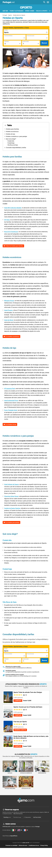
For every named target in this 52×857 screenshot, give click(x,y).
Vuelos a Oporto (41, 11)
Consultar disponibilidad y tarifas (16, 147)
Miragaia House (9, 300)
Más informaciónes (18, 813)
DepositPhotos (13, 835)
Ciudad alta (11, 141)
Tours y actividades (16, 11)
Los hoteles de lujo (11, 424)
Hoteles (10, 767)
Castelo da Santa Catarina (12, 508)
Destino (6, 30)
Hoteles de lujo (10, 134)
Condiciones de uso (34, 845)
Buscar (44, 43)
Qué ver (5, 11)
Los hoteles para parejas (12, 522)
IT (14, 830)
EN (19, 830)
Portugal (9, 2)
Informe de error (23, 845)
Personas (6, 41)
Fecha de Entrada (8, 35)
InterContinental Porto (11, 400)
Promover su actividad (11, 845)
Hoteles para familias (12, 129)
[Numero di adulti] (12, 44)
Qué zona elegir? (11, 139)
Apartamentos (42, 767)
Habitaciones (26, 41)
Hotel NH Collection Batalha (13, 208)
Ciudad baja (11, 143)
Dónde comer (29, 11)
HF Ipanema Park (9, 388)
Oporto (26, 7)
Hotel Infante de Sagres (11, 484)
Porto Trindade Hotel (10, 410)
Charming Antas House (11, 496)
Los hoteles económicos (12, 336)
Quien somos (10, 824)
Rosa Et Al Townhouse (11, 231)
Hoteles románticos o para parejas (16, 136)
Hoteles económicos (12, 131)
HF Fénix (7, 220)
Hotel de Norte (8, 320)
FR (25, 830)
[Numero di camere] (31, 44)
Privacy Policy (44, 845)
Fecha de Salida (30, 35)
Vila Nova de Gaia (13, 145)
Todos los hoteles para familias (14, 246)
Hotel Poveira (8, 310)
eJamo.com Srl (25, 842)
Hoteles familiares (10, 782)
